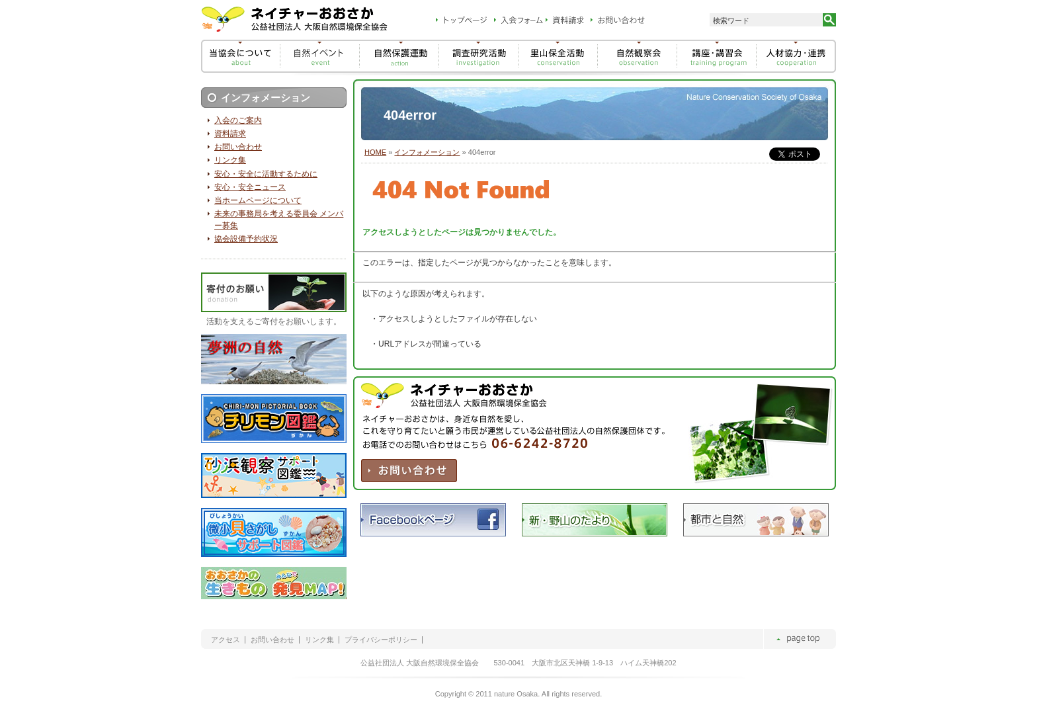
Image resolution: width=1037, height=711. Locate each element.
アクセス (225, 640)
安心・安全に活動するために (265, 174)
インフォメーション (427, 152)
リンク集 (230, 160)
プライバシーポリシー (381, 640)
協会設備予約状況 (246, 238)
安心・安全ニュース (250, 187)
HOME (375, 152)
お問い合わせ (238, 146)
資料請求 (230, 133)
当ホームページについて (258, 200)
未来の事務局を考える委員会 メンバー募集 (278, 219)
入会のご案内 (238, 120)
